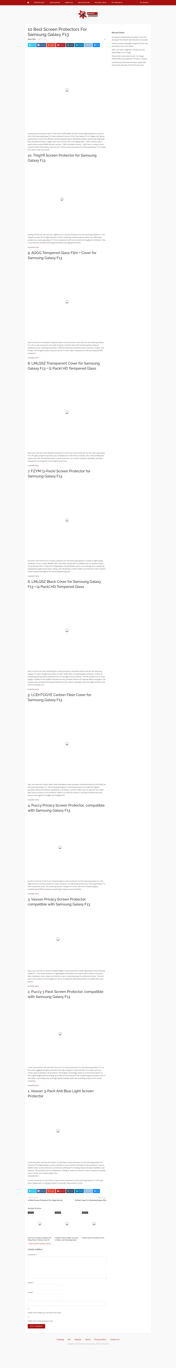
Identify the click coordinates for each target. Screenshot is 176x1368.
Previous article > (45, 1243)
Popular (78, 1339)
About (87, 1339)
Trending (60, 1339)
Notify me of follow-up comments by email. (44, 1312)
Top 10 (31, 1212)
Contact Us (115, 1339)
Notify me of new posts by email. (40, 1321)
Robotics (69, 2)
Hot (69, 1339)
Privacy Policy (100, 1339)
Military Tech (100, 2)
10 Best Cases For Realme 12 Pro (93, 1238)
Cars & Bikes (55, 2)
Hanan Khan (32, 39)
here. (37, 247)
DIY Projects (117, 2)
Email (30, 1292)
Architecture (84, 2)
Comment (32, 1254)
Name (31, 1282)
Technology (39, 2)
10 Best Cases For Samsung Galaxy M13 (90, 1200)
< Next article (33, 1243)
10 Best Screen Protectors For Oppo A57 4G (45, 1200)
